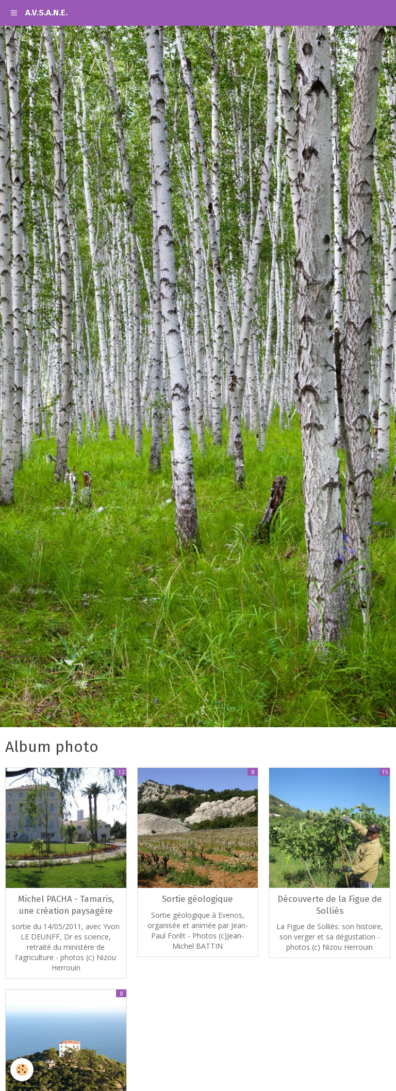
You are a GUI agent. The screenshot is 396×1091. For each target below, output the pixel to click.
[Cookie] (22, 1069)
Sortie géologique (197, 899)
